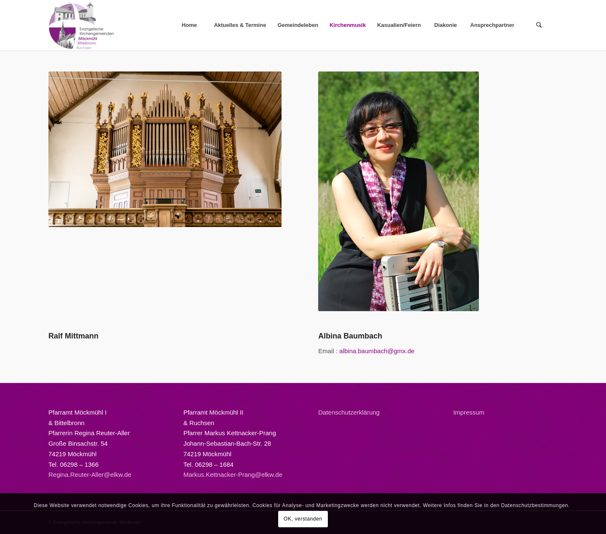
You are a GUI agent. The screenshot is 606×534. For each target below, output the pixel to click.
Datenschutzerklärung (349, 412)
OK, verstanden (303, 519)
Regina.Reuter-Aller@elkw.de (89, 474)
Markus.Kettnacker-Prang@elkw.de (232, 474)
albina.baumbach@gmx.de (377, 350)
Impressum (468, 412)
